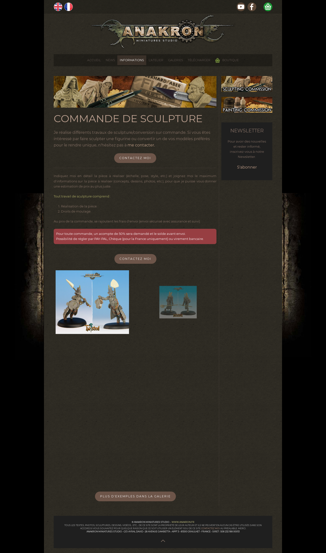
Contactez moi (135, 158)
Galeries (175, 60)
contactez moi (210, 528)
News (110, 60)
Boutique (227, 60)
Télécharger (199, 60)
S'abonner (247, 167)
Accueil (94, 60)
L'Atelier (156, 60)
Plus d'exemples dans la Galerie (135, 496)
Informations (132, 60)
